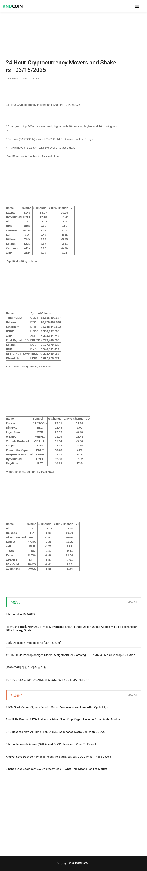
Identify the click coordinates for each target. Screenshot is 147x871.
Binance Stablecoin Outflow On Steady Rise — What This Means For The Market (56, 769)
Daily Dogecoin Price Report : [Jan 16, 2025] (33, 643)
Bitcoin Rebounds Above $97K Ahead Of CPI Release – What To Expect (51, 744)
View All (132, 601)
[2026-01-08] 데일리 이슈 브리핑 (26, 667)
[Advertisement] (73, 26)
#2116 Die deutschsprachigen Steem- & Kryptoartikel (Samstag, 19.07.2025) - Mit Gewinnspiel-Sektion (70, 655)
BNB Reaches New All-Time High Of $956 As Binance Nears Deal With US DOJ (55, 732)
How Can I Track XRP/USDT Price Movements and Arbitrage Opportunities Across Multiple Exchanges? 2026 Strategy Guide (71, 628)
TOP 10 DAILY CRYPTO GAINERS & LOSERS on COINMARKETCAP (47, 680)
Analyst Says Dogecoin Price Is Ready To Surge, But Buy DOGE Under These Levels (58, 756)
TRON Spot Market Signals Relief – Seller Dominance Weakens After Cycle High (57, 707)
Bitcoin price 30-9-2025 (20, 614)
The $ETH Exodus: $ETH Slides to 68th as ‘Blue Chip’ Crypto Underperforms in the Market (63, 719)
